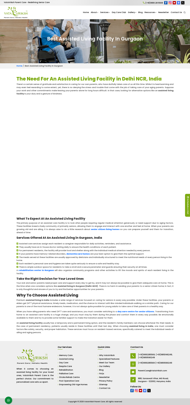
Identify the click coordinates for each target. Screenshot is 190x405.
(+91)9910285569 (146, 354)
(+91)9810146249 (164, 354)
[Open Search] (184, 12)
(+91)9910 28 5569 (153, 2)
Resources (150, 12)
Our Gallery (104, 366)
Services (104, 12)
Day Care (63, 362)
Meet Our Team (106, 362)
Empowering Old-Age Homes (73, 384)
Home (86, 12)
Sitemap (103, 384)
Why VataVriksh (107, 355)
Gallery (131, 12)
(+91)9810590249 (146, 357)
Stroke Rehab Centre (69, 377)
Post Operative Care (69, 380)
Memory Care (65, 355)
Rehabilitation (66, 370)
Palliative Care (66, 373)
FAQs (101, 373)
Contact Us (176, 12)
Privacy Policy (105, 380)
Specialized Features (109, 359)
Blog (140, 12)
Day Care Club (119, 12)
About (94, 12)
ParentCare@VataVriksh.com (152, 370)
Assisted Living (66, 359)
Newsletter (163, 12)
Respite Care (65, 366)
